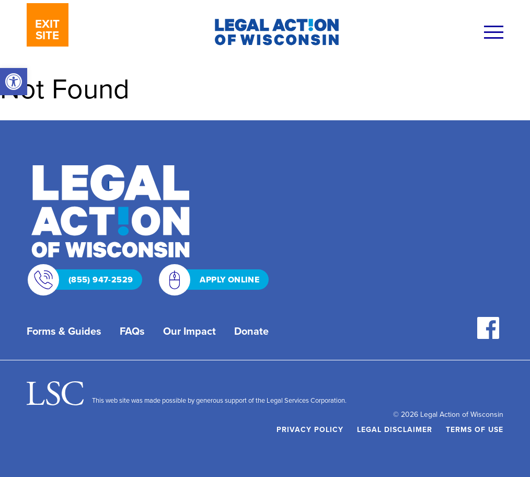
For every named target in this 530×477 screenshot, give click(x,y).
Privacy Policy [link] (309, 429)
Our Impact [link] (189, 331)
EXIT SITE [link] (47, 29)
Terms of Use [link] (474, 429)
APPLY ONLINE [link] (216, 279)
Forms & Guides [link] (64, 331)
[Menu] (493, 33)
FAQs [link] (132, 331)
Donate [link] (251, 331)
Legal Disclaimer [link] (394, 429)
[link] (13, 81)
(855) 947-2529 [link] (87, 279)
